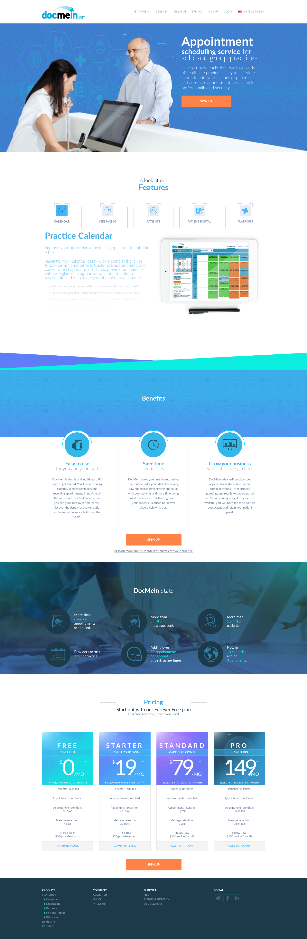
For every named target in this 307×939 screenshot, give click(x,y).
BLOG (97, 899)
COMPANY (100, 890)
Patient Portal (55, 912)
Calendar (52, 899)
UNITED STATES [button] (251, 12)
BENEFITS (162, 12)
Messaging (53, 903)
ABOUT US (179, 12)
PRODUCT (48, 890)
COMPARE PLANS (68, 846)
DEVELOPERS (153, 903)
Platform (52, 917)
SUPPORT (150, 890)
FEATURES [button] (141, 12)
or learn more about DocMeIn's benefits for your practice (153, 551)
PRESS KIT (100, 903)
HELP (147, 894)
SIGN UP (213, 12)
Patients (51, 908)
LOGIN (228, 12)
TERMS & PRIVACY (156, 899)
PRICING (197, 12)
